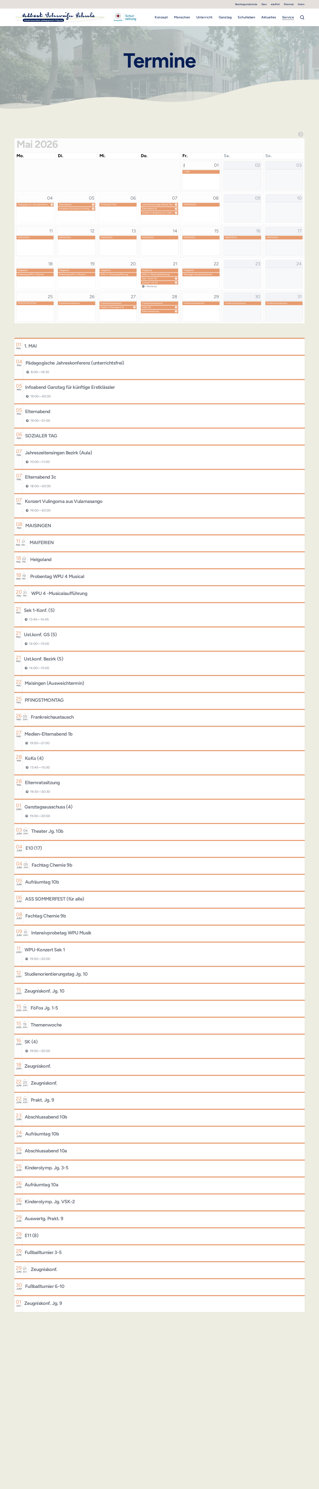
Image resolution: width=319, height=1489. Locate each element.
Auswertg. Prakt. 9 (44, 1218)
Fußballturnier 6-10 (44, 1286)
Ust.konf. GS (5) (150, 282)
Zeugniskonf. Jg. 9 (43, 1303)
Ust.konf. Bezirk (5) (43, 659)
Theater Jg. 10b (47, 831)
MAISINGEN (190, 204)
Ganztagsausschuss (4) (48, 807)
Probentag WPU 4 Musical (31, 274)
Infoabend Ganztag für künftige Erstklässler (75, 208)
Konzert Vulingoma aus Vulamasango (158, 212)
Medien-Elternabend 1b (112, 307)
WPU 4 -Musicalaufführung (114, 274)
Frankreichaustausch (69, 303)
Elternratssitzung (150, 311)
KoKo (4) (146, 307)
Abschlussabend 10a (46, 1151)
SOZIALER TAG (108, 204)
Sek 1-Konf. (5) (149, 278)
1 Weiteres (151, 286)
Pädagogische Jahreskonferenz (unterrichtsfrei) (34, 204)
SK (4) (31, 1042)
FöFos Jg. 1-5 (44, 1008)
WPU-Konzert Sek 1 (44, 950)
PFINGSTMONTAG (27, 303)
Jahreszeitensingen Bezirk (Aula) (158, 204)
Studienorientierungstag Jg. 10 (56, 974)
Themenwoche (46, 1025)
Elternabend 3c (149, 208)
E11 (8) (31, 1235)
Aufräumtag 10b (42, 882)
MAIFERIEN (24, 237)
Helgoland (23, 270)
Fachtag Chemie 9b (52, 865)
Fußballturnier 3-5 (43, 1252)
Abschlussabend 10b (46, 1117)
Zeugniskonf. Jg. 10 (44, 991)
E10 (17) (33, 848)
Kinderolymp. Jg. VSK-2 (50, 1201)
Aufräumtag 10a (41, 1185)
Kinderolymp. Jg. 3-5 (46, 1168)
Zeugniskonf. (37, 1066)
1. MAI (187, 171)
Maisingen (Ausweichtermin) (198, 274)
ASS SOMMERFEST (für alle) (54, 899)
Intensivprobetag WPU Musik (61, 933)
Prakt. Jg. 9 (42, 1100)
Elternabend (65, 204)
